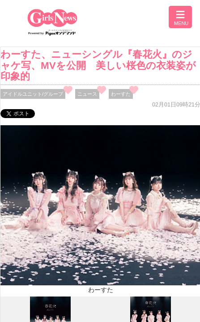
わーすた (121, 94)
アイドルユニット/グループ (33, 94)
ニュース (87, 94)
